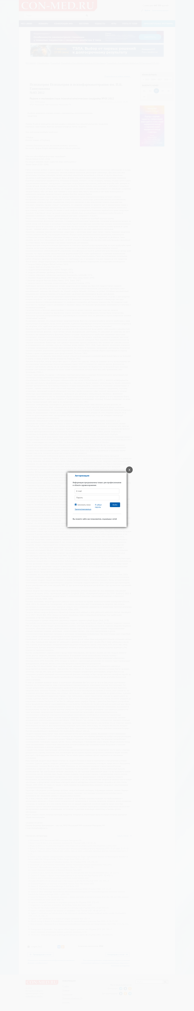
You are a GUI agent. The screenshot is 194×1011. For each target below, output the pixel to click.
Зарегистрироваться (83, 509)
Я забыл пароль (98, 506)
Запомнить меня (84, 505)
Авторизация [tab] (82, 475)
